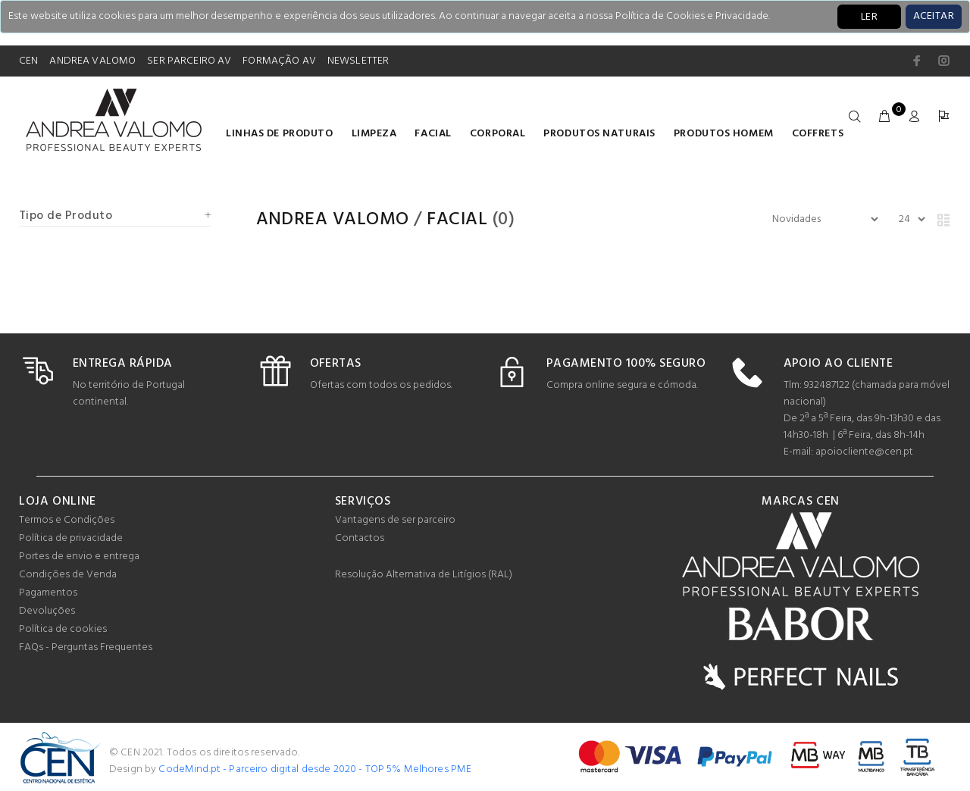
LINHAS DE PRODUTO (279, 133)
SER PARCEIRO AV (189, 61)
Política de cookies (63, 629)
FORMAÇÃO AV (279, 61)
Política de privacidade (71, 538)
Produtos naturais (599, 133)
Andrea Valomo (332, 219)
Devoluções (47, 611)
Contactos (359, 538)
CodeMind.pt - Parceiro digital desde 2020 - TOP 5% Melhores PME (314, 769)
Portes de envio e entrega (79, 556)
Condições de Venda (68, 574)
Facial (433, 133)
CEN (28, 61)
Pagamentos (48, 593)
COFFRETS (817, 133)
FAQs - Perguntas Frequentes (85, 647)
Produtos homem (724, 133)
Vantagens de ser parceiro (395, 520)
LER (869, 17)
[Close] (934, 17)
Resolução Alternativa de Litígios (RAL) (423, 574)
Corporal (497, 133)
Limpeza (374, 133)
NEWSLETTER (358, 61)
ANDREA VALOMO (92, 61)
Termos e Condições (66, 520)
